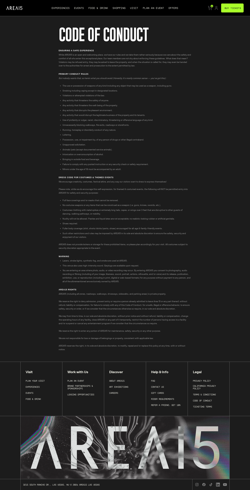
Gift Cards (157, 393)
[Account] (216, 8)
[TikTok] (211, 484)
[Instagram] (197, 484)
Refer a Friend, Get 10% (165, 405)
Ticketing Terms (202, 406)
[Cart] (210, 8)
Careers (113, 393)
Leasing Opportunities (80, 394)
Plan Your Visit (35, 381)
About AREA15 (117, 381)
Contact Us (157, 387)
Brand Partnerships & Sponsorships (80, 387)
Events (29, 393)
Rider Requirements (162, 399)
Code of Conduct (202, 400)
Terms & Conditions (204, 394)
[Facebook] (204, 484)
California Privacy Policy (204, 387)
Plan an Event (75, 381)
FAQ (153, 381)
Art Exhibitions (118, 387)
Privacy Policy (202, 381)
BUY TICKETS (233, 8)
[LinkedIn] (218, 484)
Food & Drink (33, 399)
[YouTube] (225, 484)
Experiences (33, 387)
